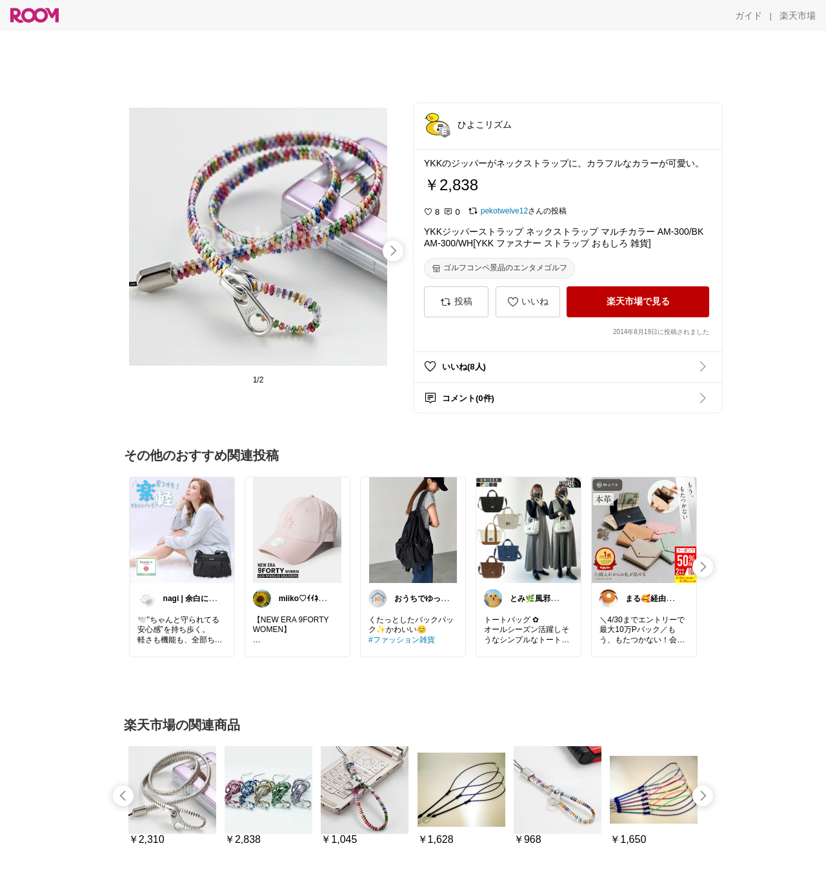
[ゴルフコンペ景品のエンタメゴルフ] (499, 268)
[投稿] (456, 301)
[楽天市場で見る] (638, 301)
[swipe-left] (123, 796)
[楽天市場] (798, 15)
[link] (182, 529)
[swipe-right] (393, 251)
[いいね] (528, 301)
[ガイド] (748, 15)
